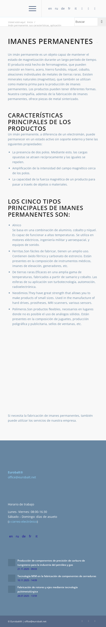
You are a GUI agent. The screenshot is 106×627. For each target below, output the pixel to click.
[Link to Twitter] (95, 8)
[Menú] (30, 8)
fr (69, 8)
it (76, 8)
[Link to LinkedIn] (88, 8)
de (63, 8)
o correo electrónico (23, 522)
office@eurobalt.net (22, 477)
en (50, 8)
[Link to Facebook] (82, 8)
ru (56, 8)
